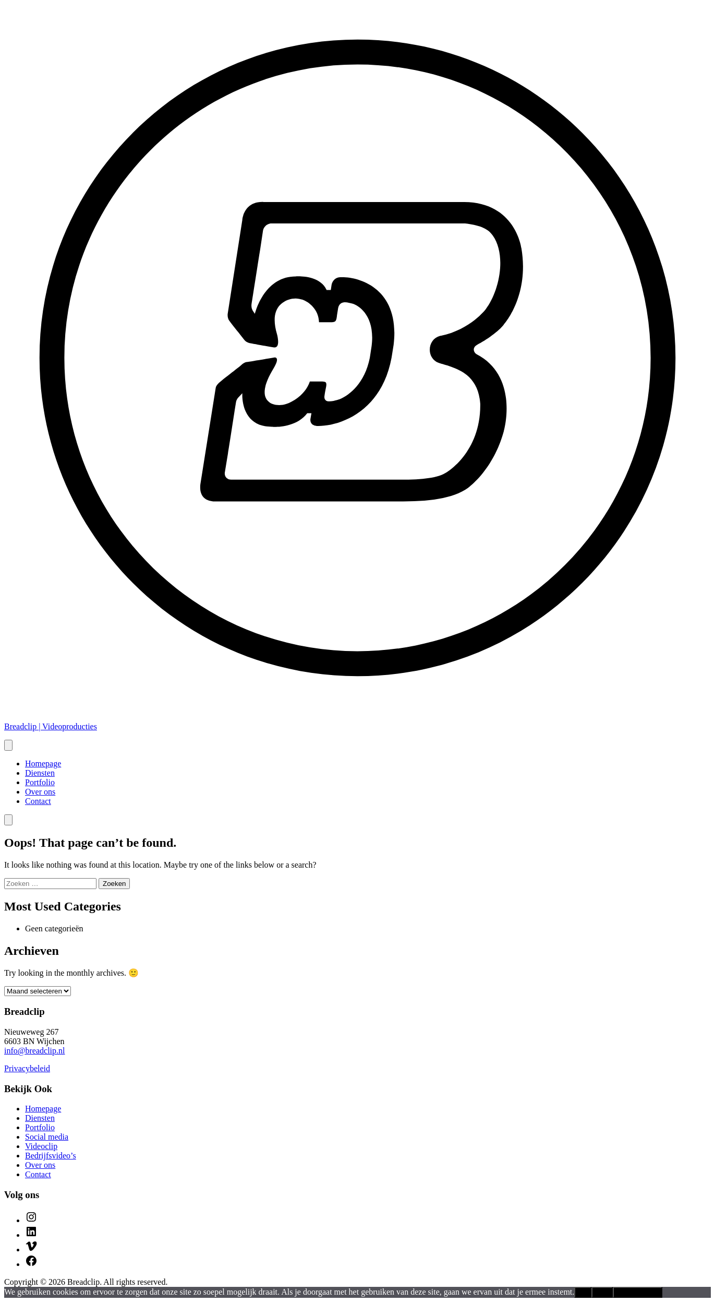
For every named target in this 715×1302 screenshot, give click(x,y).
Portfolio (40, 782)
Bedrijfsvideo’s (50, 1155)
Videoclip (41, 1146)
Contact (38, 801)
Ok (582, 1292)
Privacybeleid (27, 1068)
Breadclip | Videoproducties (50, 726)
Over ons (40, 791)
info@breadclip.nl (34, 1050)
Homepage (43, 763)
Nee (602, 1292)
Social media (46, 1136)
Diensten (40, 772)
